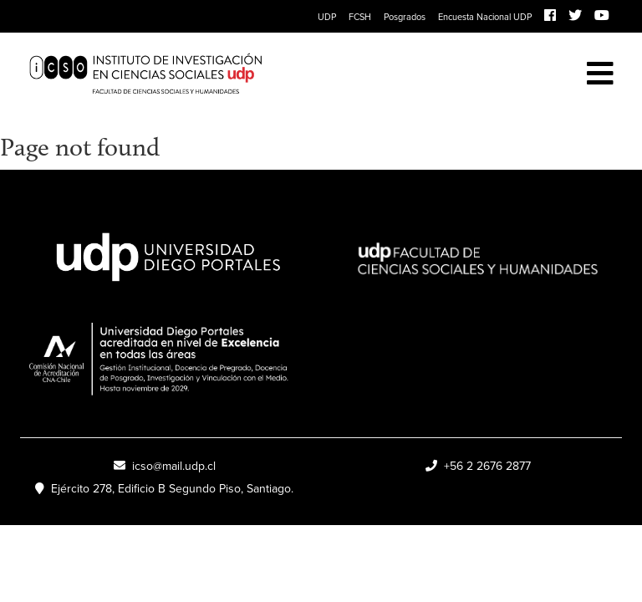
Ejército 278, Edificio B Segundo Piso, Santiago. (164, 488)
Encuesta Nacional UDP (485, 16)
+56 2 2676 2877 (478, 466)
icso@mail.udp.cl (165, 466)
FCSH (360, 16)
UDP (327, 16)
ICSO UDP (261, 74)
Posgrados (404, 16)
